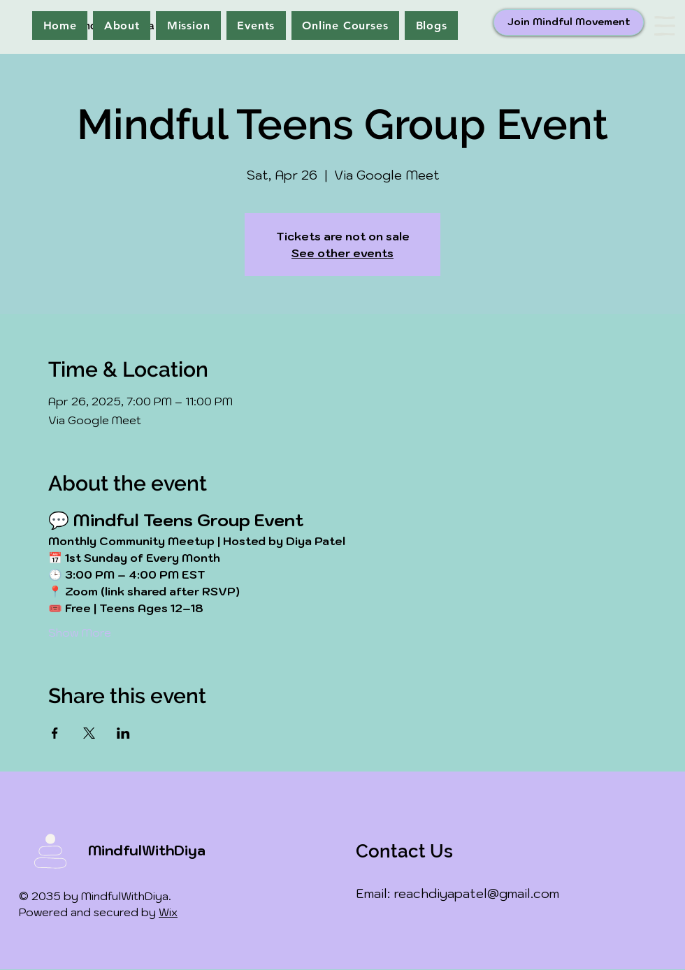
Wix (168, 912)
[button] (664, 26)
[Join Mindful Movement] (568, 22)
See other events (342, 253)
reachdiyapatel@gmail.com (476, 893)
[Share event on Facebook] (55, 733)
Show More (79, 632)
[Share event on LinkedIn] (123, 733)
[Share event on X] (89, 733)
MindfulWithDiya (147, 850)
